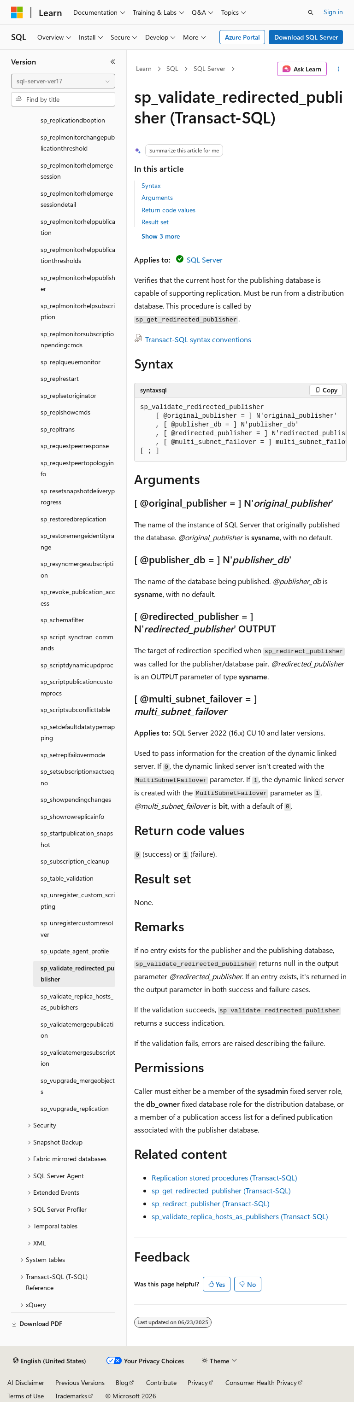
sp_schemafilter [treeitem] (62, 619)
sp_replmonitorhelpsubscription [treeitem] (78, 311)
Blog (122, 1382)
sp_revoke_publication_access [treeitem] (78, 597)
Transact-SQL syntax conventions (198, 339)
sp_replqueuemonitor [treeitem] (70, 361)
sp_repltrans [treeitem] (58, 429)
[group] (240, 429)
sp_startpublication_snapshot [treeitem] (77, 839)
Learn (144, 68)
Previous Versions (80, 1382)
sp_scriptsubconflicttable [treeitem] (75, 709)
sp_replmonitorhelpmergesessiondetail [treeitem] (77, 199)
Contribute (161, 1382)
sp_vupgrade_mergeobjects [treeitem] (78, 1086)
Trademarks (71, 1395)
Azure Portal (242, 37)
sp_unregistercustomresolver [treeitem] (77, 928)
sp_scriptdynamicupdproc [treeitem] (77, 664)
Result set (155, 221)
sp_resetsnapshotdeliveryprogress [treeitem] (78, 496)
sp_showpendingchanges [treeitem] (76, 799)
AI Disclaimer (25, 1382)
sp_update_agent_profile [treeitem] (75, 950)
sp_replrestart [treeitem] (60, 378)
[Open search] (310, 12)
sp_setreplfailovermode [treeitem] (73, 754)
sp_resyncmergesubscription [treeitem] (77, 569)
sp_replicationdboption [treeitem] (73, 120)
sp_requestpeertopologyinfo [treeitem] (77, 468)
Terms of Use (25, 1395)
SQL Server (209, 68)
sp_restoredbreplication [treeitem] (73, 518)
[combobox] (63, 81)
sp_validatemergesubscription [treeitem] (78, 1058)
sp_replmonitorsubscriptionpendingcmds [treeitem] (77, 339)
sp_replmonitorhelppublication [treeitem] (78, 227)
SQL (172, 68)
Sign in (333, 11)
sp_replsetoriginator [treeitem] (68, 395)
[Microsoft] (17, 12)
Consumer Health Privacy (261, 1382)
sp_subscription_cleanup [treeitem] (75, 861)
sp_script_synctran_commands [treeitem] (77, 642)
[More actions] (338, 69)
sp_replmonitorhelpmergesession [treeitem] (77, 171)
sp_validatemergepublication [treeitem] (77, 1030)
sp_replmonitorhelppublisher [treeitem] (78, 283)
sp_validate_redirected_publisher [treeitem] (77, 974)
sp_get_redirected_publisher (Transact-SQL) (221, 1190)
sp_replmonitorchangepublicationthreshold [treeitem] (78, 143)
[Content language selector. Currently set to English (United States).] (49, 1361)
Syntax (151, 185)
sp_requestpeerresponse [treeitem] (75, 445)
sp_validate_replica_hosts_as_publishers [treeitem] (77, 1002)
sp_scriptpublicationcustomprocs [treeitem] (76, 687)
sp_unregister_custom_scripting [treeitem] (78, 900)
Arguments (157, 197)
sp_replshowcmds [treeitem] (65, 412)
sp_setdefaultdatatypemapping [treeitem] (78, 732)
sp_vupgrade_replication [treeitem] (75, 1108)
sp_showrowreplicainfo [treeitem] (72, 816)
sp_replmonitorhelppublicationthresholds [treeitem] (78, 255)
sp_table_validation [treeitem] (67, 878)
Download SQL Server (306, 37)
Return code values (168, 209)
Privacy (198, 1382)
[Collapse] (113, 61)
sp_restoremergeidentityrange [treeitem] (77, 541)
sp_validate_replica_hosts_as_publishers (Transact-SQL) (240, 1216)
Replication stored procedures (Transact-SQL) (224, 1177)
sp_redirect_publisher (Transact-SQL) (211, 1203)
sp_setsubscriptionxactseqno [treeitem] (77, 777)
